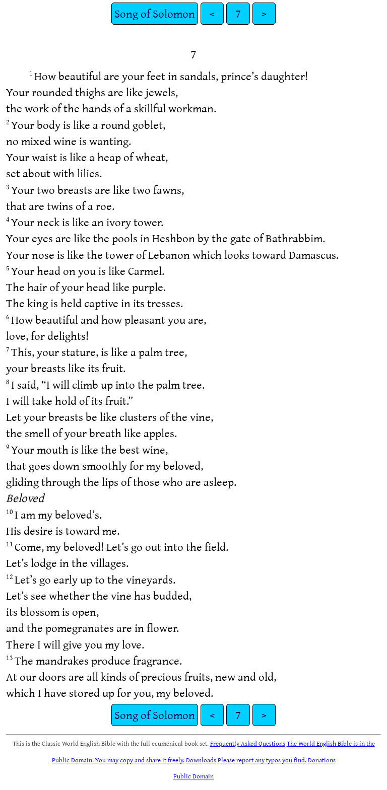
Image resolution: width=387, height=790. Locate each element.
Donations (322, 760)
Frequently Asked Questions (247, 743)
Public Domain (193, 776)
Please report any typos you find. (262, 760)
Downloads (201, 760)
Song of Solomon (154, 13)
